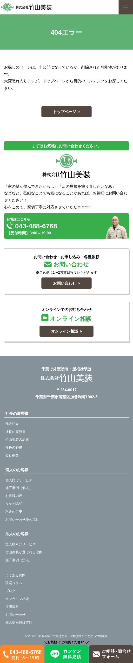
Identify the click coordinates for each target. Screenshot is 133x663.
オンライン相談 (17, 599)
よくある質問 (15, 575)
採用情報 (12, 607)
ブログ (10, 591)
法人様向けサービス (20, 544)
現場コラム (13, 583)
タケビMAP (14, 504)
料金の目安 (13, 512)
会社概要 (12, 455)
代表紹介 (12, 424)
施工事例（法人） (18, 560)
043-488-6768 (32, 226)
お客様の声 (13, 496)
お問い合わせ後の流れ (22, 519)
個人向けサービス (18, 480)
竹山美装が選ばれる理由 (23, 552)
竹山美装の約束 (17, 439)
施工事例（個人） (18, 488)
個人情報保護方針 (18, 622)
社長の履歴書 (15, 432)
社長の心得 (13, 447)
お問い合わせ (15, 615)
